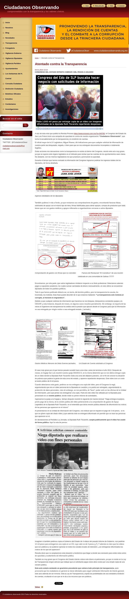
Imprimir (122, 5)
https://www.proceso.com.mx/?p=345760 (89, 134)
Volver (37, 587)
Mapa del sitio (99, 5)
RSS (111, 5)
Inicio (37, 58)
